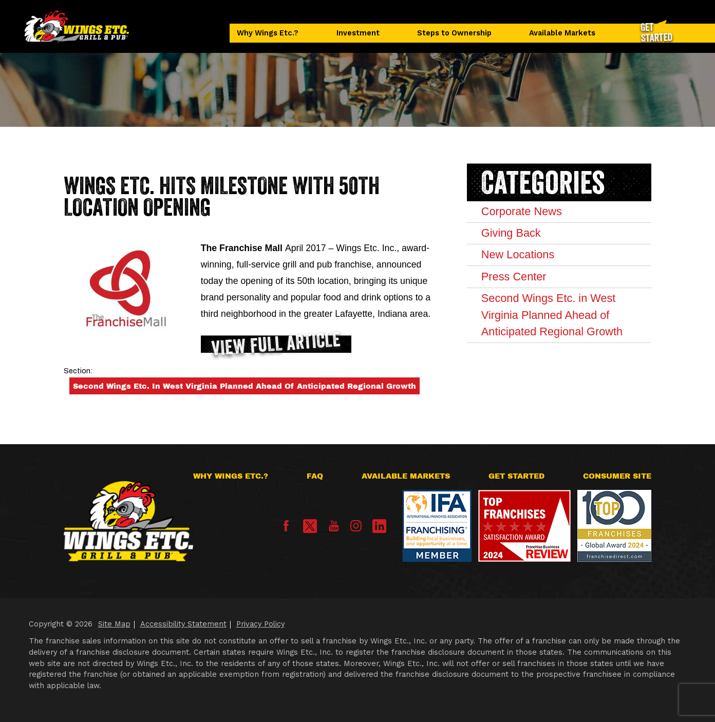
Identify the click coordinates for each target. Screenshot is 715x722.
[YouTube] (334, 529)
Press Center (514, 276)
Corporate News (521, 211)
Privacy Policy (260, 624)
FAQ (315, 476)
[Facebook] (286, 529)
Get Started (516, 476)
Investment (358, 33)
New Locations (517, 254)
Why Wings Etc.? (267, 33)
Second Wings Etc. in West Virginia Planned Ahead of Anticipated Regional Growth (244, 386)
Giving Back (511, 232)
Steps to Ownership (454, 33)
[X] (310, 526)
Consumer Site (617, 476)
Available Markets (562, 33)
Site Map (114, 624)
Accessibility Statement (183, 624)
